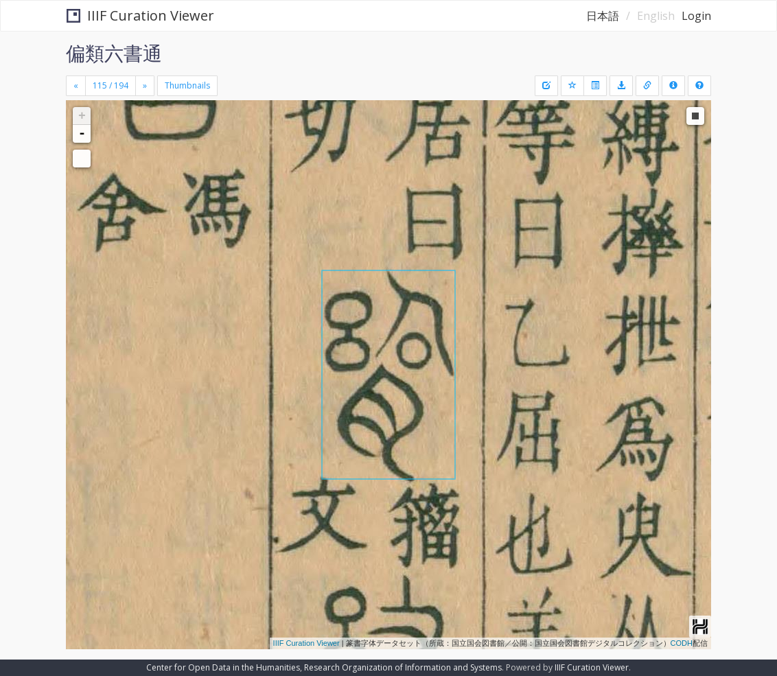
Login (696, 15)
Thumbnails (187, 85)
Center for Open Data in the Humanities (223, 667)
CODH (682, 643)
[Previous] (76, 85)
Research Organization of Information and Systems (403, 667)
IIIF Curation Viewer (140, 15)
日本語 (602, 15)
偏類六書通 (114, 53)
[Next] (144, 85)
